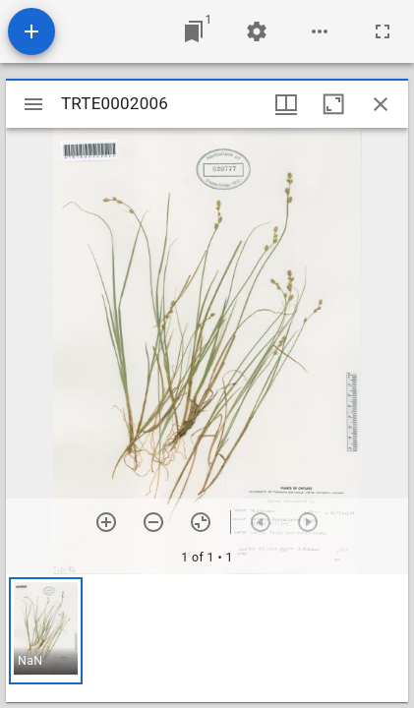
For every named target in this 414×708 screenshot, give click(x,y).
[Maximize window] (333, 104)
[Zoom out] (153, 522)
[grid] (207, 638)
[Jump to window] (193, 31)
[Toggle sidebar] (33, 104)
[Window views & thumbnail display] (286, 104)
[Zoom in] (106, 522)
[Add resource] (31, 31)
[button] (46, 630)
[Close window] (380, 104)
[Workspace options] (319, 31)
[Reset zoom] (200, 522)
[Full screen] (382, 31)
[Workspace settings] (256, 31)
